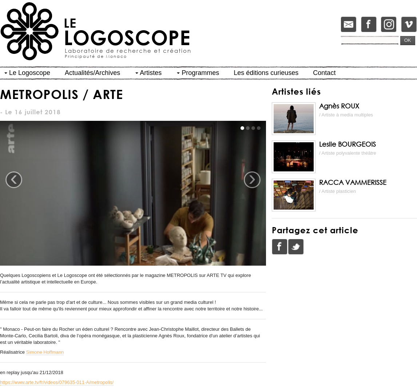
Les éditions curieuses (266, 72)
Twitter (296, 247)
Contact (324, 72)
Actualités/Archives (92, 72)
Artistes (148, 72)
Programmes (198, 72)
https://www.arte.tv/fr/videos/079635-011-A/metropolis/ (57, 382)
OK (407, 40)
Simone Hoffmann (45, 352)
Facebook (280, 247)
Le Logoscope (27, 72)
